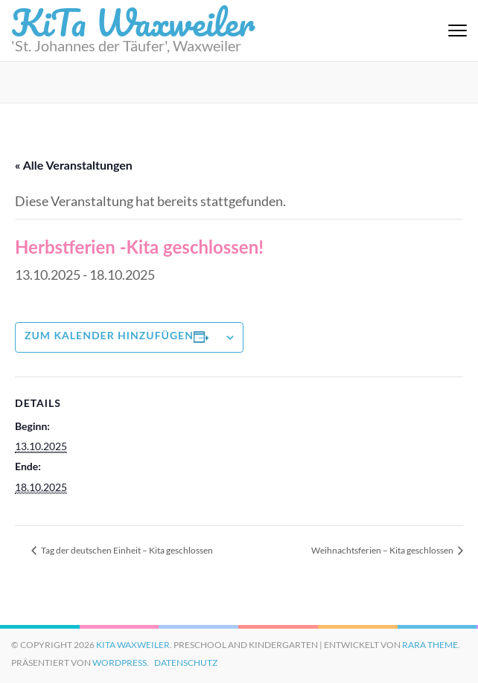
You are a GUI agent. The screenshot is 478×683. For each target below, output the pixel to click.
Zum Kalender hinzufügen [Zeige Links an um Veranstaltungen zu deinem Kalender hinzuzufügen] (109, 335)
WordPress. (120, 662)
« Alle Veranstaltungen (74, 165)
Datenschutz (185, 662)
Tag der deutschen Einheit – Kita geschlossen (126, 550)
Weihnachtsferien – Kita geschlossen (383, 550)
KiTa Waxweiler (133, 644)
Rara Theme (430, 644)
